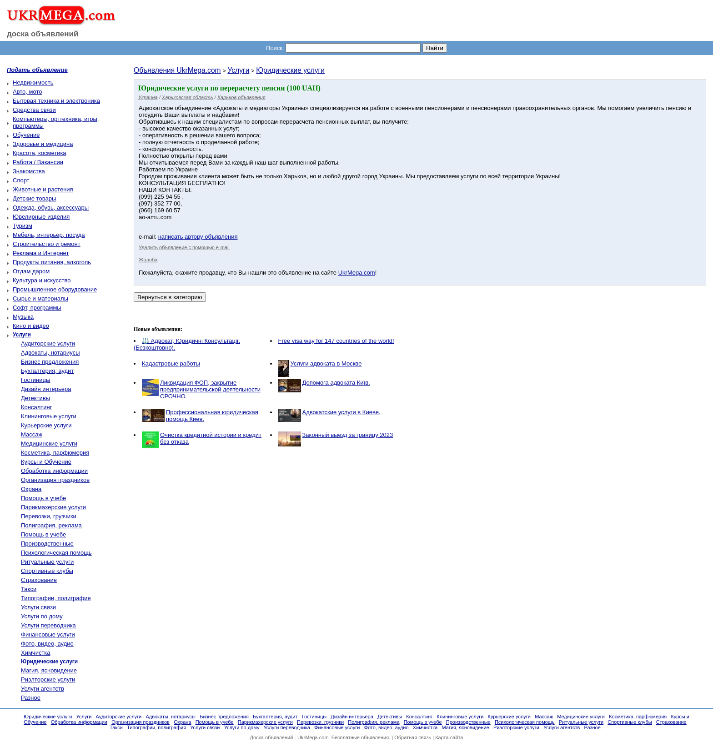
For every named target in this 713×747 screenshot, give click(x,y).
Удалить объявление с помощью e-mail (184, 247)
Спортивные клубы (47, 570)
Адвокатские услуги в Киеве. (341, 412)
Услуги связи (38, 607)
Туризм (22, 225)
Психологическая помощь (56, 552)
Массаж (31, 434)
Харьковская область (187, 97)
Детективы (35, 398)
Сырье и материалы (40, 298)
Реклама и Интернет (41, 253)
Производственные (47, 543)
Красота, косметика (39, 153)
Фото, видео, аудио (47, 643)
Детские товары (34, 198)
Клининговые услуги (48, 416)
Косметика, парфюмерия (55, 452)
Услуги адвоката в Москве (326, 363)
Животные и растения (43, 189)
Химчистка (35, 652)
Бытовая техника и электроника (56, 100)
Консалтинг (36, 407)
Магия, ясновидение (49, 670)
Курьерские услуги (46, 425)
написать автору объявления (198, 236)
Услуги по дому (42, 616)
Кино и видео (31, 325)
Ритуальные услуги (47, 561)
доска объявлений (43, 34)
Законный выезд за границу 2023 (347, 434)
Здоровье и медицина (43, 143)
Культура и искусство (41, 280)
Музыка (23, 316)
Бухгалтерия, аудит (47, 370)
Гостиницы (35, 379)
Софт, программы (37, 307)
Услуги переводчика (48, 625)
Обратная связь (412, 737)
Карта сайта (449, 737)
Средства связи (34, 109)
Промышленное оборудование (55, 289)
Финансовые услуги (48, 634)
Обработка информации (54, 470)
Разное (30, 697)
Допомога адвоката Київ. (336, 382)
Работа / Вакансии (38, 162)
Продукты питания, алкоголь (52, 262)
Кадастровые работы (171, 363)
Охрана (31, 489)
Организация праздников (55, 479)
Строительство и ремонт (46, 244)
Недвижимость (33, 82)
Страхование (39, 580)
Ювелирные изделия (41, 216)
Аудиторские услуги (48, 343)
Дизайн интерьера (46, 389)
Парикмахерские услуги (53, 507)
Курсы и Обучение (46, 461)
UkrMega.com (356, 272)
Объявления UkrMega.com (177, 70)
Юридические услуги (290, 70)
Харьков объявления (241, 97)
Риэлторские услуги (48, 679)
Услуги (238, 70)
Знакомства (29, 171)
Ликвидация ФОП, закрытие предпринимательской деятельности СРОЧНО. (210, 389)
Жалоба (148, 259)
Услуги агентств (42, 688)
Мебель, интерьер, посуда (49, 234)
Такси (28, 589)
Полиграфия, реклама (51, 525)
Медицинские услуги (49, 443)
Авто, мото (27, 91)
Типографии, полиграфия (56, 598)
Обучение (26, 134)
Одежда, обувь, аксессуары (51, 207)
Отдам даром (31, 271)
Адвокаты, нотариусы (50, 352)
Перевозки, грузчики (48, 516)
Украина (148, 97)
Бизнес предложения (50, 361)
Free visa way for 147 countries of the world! (336, 340)
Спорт (21, 180)
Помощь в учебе (43, 498)
